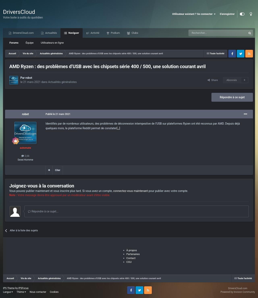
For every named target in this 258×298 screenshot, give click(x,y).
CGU (129, 261)
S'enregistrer (227, 13)
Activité (94, 32)
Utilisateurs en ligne (52, 42)
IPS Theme (9, 288)
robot (28, 77)
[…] (118, 128)
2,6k (25, 155)
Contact (130, 258)
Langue (8, 292)
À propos (131, 250)
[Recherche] (209, 33)
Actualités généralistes (62, 82)
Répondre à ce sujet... (43, 211)
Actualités (51, 32)
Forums (13, 42)
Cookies (54, 292)
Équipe (29, 42)
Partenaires (133, 254)
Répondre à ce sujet (232, 97)
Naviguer (73, 32)
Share (213, 80)
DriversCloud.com (23, 32)
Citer (57, 170)
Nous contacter (38, 292)
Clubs (134, 32)
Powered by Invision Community (238, 292)
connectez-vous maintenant (130, 191)
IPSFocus (23, 288)
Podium (115, 32)
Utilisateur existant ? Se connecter (194, 14)
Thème (21, 292)
